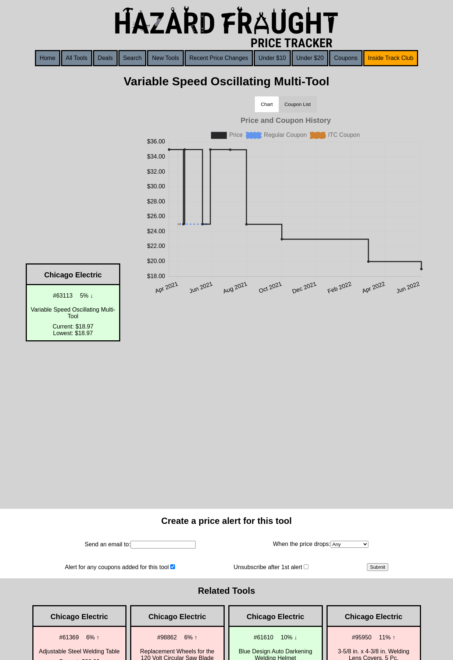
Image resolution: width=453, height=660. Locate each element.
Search (132, 58)
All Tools (77, 58)
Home (48, 58)
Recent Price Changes (218, 58)
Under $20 (310, 58)
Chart (267, 104)
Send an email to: (108, 544)
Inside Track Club (391, 58)
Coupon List (298, 104)
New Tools (165, 58)
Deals (105, 58)
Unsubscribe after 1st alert (267, 567)
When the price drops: (302, 544)
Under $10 (272, 58)
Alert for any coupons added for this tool (117, 567)
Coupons (345, 58)
